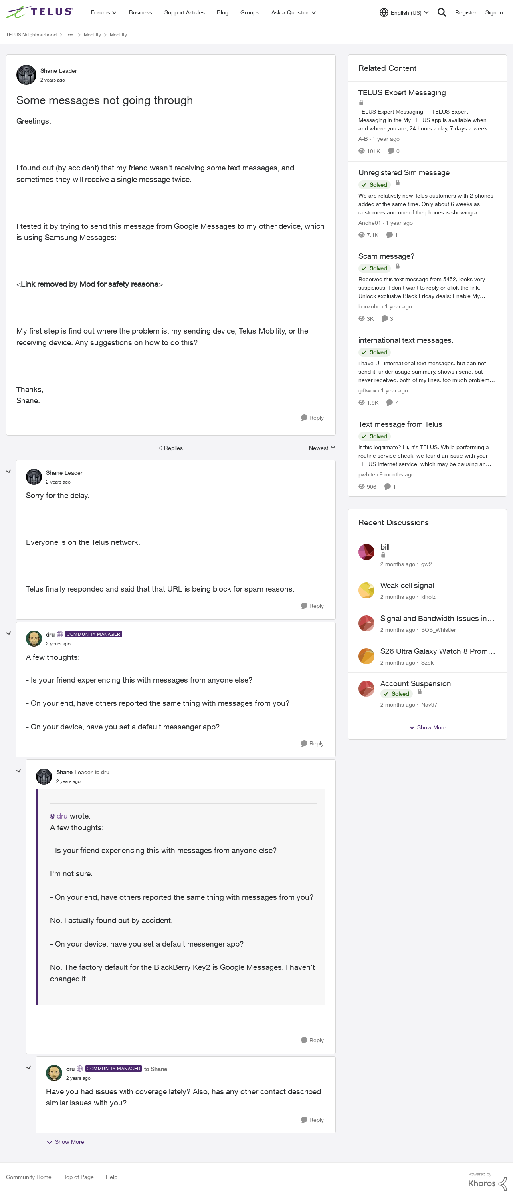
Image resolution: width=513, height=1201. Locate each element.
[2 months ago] (397, 564)
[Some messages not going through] (58, 482)
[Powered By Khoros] (488, 1182)
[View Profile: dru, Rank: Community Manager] (34, 639)
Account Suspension (415, 683)
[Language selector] (404, 12)
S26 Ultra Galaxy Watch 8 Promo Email (436, 651)
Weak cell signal (407, 585)
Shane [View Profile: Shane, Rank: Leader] (48, 70)
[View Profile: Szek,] (366, 656)
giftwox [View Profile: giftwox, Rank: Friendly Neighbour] (367, 390)
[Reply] (312, 417)
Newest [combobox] (322, 448)
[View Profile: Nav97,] (366, 689)
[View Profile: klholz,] (366, 590)
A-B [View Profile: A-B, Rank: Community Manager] (363, 138)
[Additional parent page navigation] (70, 34)
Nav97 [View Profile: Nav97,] (429, 704)
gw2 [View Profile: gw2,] (426, 563)
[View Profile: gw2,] (366, 552)
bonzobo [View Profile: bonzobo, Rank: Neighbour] (369, 306)
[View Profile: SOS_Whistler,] (366, 623)
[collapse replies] (9, 471)
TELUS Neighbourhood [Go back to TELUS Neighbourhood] (31, 35)
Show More (65, 1141)
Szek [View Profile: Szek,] (427, 662)
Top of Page (79, 1176)
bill (385, 546)
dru (62, 815)
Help (111, 1176)
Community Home (29, 1176)
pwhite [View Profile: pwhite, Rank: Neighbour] (366, 473)
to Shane (155, 1068)
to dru (102, 772)
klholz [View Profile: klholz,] (428, 596)
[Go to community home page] (40, 12)
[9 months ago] (395, 474)
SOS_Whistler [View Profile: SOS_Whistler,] (438, 629)
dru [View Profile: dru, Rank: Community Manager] (50, 634)
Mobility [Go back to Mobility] (92, 35)
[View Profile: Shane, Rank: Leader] (26, 75)
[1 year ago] (385, 138)
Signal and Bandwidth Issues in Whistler (433, 618)
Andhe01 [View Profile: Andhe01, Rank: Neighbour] (369, 222)
